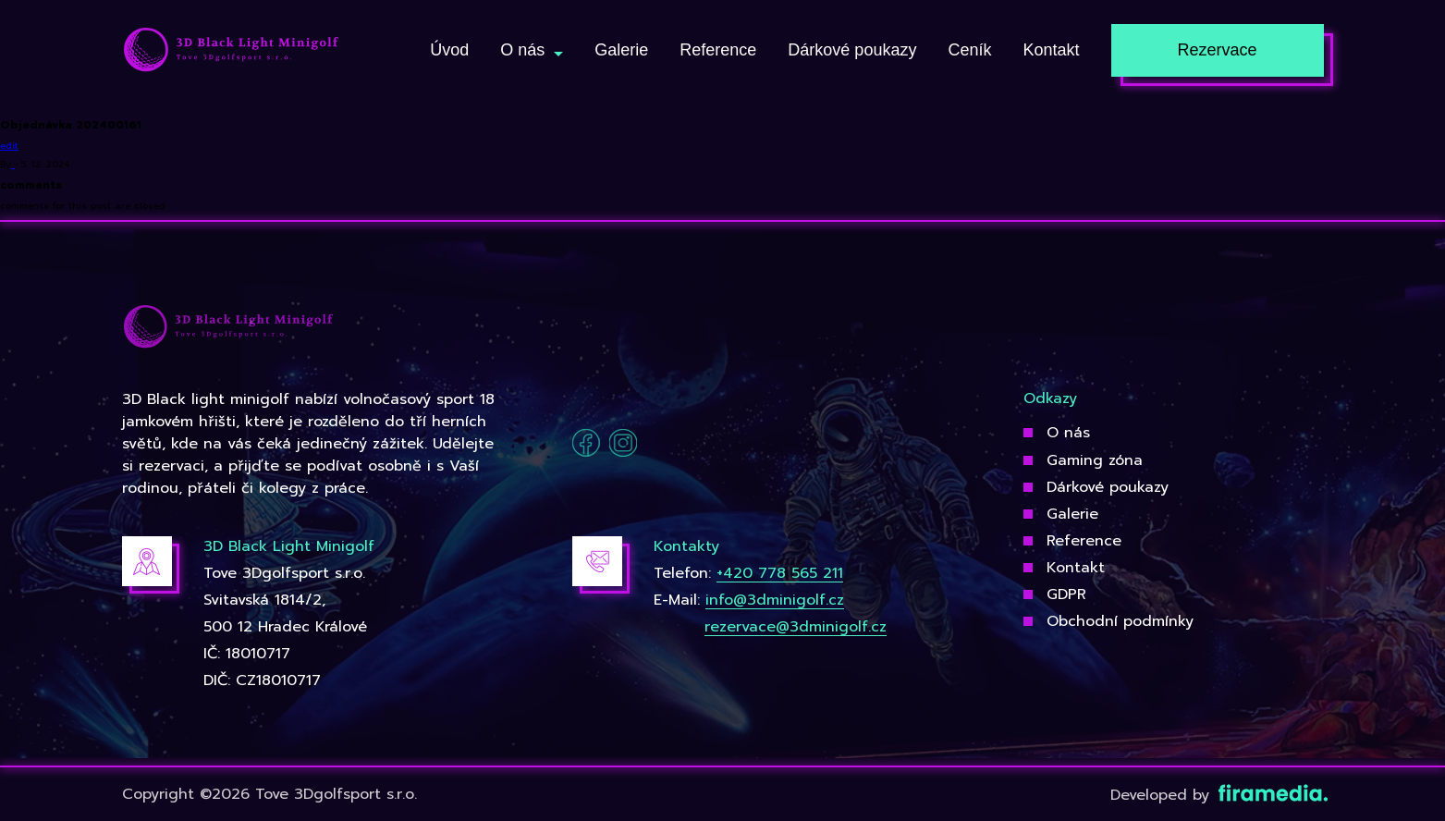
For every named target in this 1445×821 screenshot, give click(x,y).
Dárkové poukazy (1108, 487)
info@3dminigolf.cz (774, 600)
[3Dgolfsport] (231, 51)
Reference (1084, 541)
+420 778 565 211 (779, 573)
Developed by (1217, 795)
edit (9, 146)
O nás (1068, 433)
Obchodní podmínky (1120, 621)
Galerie (1072, 514)
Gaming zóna (1095, 460)
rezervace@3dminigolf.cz (795, 627)
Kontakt (1076, 568)
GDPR (1066, 594)
